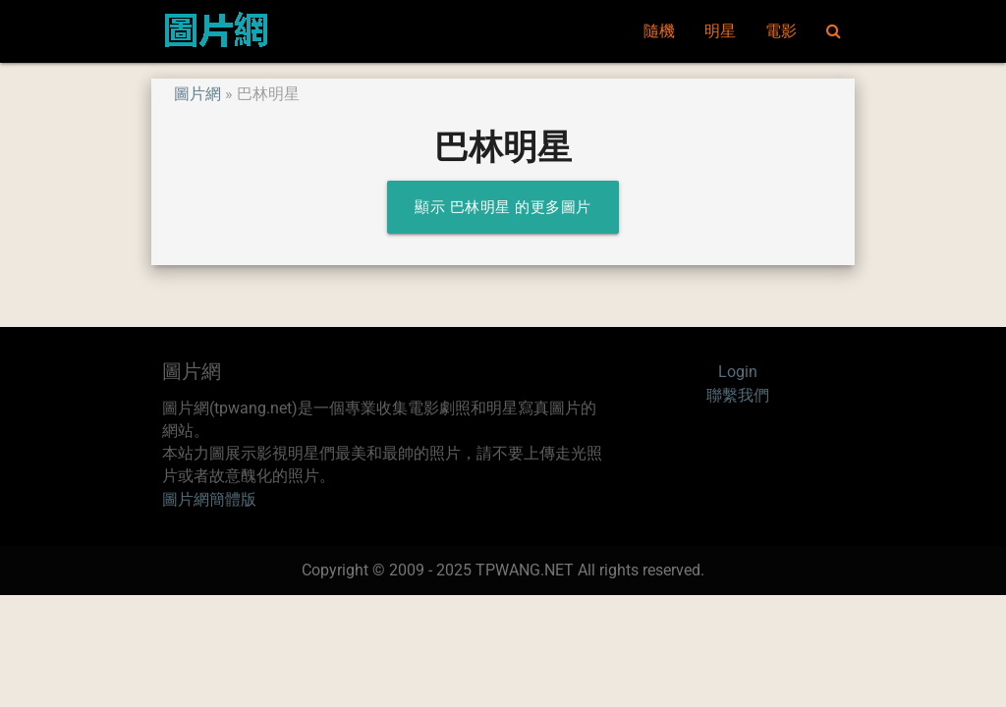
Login (737, 372)
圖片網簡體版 (209, 500)
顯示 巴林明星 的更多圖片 (503, 207)
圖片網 (197, 94)
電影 (781, 31)
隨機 (659, 31)
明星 (720, 31)
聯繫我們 (737, 396)
